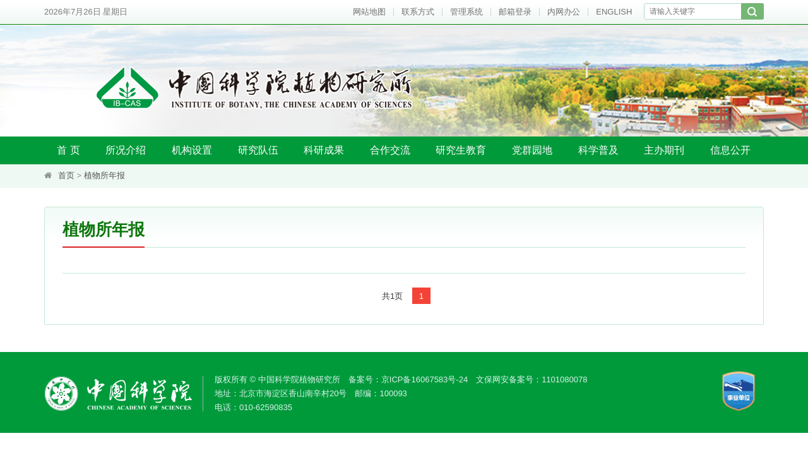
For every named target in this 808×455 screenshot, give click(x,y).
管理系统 (466, 12)
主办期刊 (664, 150)
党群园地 (532, 150)
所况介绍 (125, 150)
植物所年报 (104, 175)
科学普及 (598, 150)
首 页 (68, 150)
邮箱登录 (515, 12)
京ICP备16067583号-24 (424, 379)
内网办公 (563, 12)
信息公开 (730, 150)
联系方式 (417, 12)
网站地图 (369, 12)
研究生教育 (461, 150)
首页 (66, 175)
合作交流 (390, 150)
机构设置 (192, 150)
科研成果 (324, 150)
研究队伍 (258, 150)
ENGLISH (614, 12)
